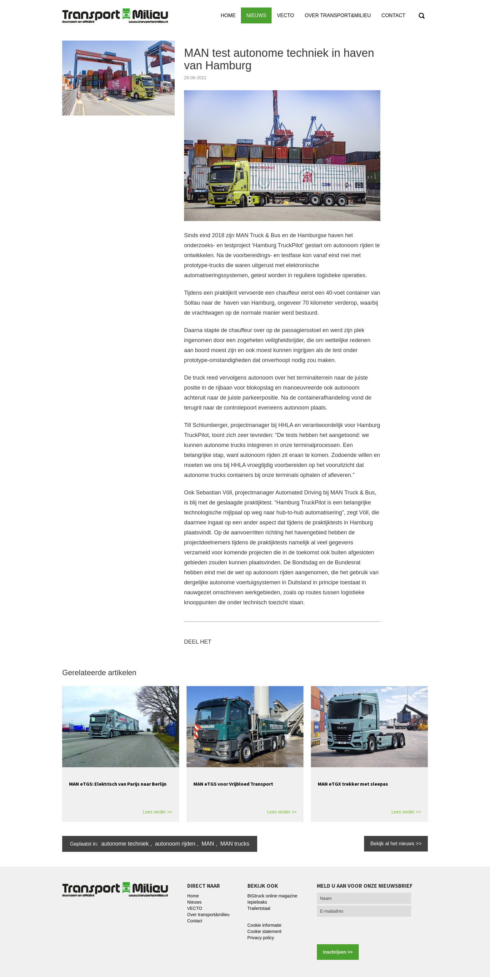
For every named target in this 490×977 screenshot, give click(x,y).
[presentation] (364, 930)
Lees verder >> (157, 811)
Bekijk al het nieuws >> (396, 843)
